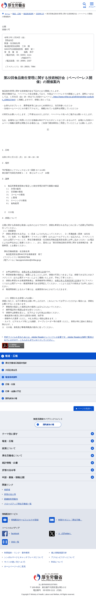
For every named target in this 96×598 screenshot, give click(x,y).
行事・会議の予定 (13, 391)
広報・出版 (10, 384)
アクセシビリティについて (63, 557)
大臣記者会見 (11, 370)
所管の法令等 (48, 470)
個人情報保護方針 (59, 553)
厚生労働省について (48, 455)
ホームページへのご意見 (15, 566)
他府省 (7, 489)
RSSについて (57, 562)
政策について (48, 448)
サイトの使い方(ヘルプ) (14, 562)
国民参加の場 (11, 398)
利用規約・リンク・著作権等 (17, 553)
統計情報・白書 (48, 462)
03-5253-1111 (49, 590)
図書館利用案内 (11, 499)
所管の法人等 (10, 494)
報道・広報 (48, 440)
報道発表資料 (11, 377)
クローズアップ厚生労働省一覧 (18, 504)
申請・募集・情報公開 (48, 477)
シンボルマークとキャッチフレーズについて (23, 557)
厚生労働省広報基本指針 (16, 363)
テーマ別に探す (48, 433)
